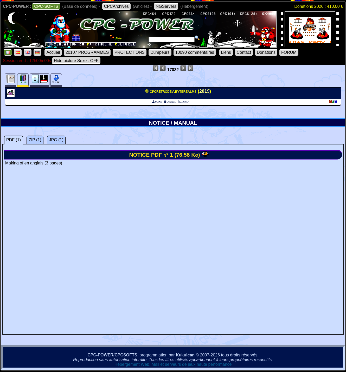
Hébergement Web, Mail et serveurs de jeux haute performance (173, 364)
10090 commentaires (194, 52)
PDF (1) (13, 140)
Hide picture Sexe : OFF (76, 60)
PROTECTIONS (129, 52)
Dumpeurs (160, 52)
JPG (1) (56, 140)
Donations (266, 52)
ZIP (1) (35, 140)
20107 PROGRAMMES (87, 52)
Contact (244, 52)
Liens (226, 52)
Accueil (53, 52)
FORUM (289, 52)
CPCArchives (116, 6)
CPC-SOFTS (46, 6)
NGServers (166, 6)
